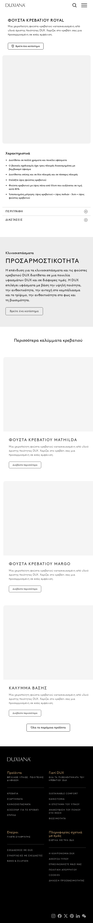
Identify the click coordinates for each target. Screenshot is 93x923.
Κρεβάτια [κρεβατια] (12, 793)
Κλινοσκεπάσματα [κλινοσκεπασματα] (19, 804)
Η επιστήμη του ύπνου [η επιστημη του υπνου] (64, 804)
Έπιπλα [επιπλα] (11, 815)
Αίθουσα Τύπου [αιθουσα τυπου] (59, 859)
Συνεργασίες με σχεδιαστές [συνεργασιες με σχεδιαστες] (25, 855)
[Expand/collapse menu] (84, 5)
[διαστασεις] (46, 220)
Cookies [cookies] (54, 875)
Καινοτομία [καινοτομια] (57, 799)
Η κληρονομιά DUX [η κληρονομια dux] (62, 853)
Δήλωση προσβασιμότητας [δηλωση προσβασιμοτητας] (67, 880)
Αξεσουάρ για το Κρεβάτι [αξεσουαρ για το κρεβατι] (23, 809)
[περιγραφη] (46, 211)
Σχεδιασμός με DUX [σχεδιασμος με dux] (20, 850)
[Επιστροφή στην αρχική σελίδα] (15, 5)
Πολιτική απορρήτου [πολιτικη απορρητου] (63, 869)
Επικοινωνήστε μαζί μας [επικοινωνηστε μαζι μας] (65, 864)
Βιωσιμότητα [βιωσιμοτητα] (57, 818)
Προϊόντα (14, 773)
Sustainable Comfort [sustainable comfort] (63, 793)
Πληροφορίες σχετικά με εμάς (65, 834)
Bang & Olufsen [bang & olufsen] (17, 861)
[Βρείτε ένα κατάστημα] (24, 317)
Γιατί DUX (56, 773)
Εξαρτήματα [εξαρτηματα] (15, 799)
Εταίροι (12, 832)
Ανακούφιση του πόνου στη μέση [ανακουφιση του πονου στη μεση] (65, 811)
